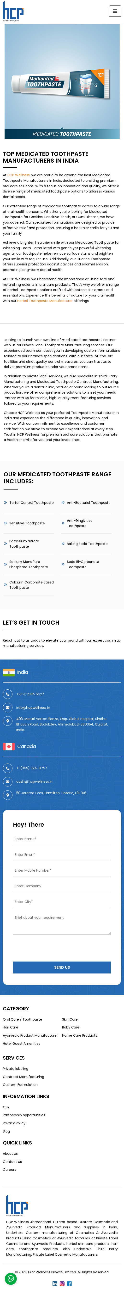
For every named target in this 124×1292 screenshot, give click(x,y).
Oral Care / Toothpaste (22, 1019)
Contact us (12, 1161)
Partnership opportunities (24, 1115)
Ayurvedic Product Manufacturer (30, 1035)
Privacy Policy (14, 1123)
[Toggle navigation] (115, 11)
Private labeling (15, 1068)
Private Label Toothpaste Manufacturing (56, 345)
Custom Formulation (20, 1084)
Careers (9, 1169)
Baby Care (70, 1027)
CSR (6, 1107)
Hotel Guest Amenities (21, 1043)
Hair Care (10, 1027)
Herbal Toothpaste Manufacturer (45, 300)
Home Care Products (79, 1035)
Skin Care (70, 1019)
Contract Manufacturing (23, 1076)
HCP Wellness (18, 175)
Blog (6, 1131)
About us (10, 1153)
